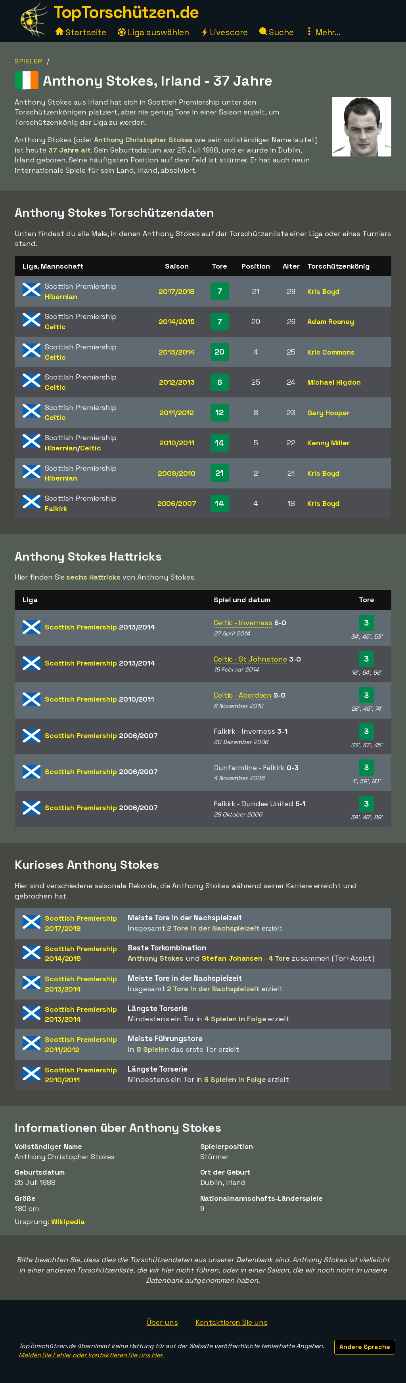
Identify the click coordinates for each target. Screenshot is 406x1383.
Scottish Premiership (100, 626)
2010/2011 (176, 442)
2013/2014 (177, 352)
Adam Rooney (330, 321)
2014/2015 (177, 321)
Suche (276, 32)
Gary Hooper (328, 412)
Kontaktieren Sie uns (231, 1322)
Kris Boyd (323, 291)
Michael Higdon (334, 382)
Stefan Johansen (232, 958)
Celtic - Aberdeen (243, 695)
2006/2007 (176, 503)
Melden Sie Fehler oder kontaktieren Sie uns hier (90, 1355)
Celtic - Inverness (243, 622)
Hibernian (61, 296)
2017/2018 (177, 291)
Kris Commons (331, 352)
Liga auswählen (153, 32)
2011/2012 (176, 412)
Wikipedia (68, 1221)
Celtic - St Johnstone (250, 659)
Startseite (81, 32)
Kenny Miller (328, 442)
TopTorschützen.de (126, 12)
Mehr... (323, 32)
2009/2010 (176, 473)
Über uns (162, 1322)
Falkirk (56, 508)
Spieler (29, 61)
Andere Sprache (364, 1347)
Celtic (55, 326)
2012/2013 (177, 382)
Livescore (224, 32)
